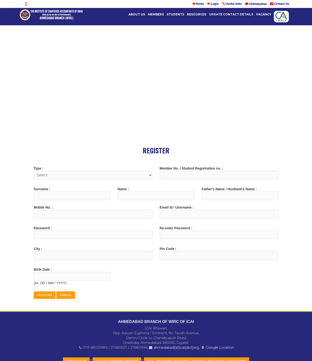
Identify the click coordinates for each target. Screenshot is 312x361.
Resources (196, 14)
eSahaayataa (258, 4)
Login (215, 4)
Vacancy (263, 14)
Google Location (217, 347)
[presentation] (154, 276)
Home (200, 4)
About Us (136, 14)
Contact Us (281, 4)
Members (156, 14)
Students (175, 14)
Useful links (234, 4)
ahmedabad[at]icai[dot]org (173, 347)
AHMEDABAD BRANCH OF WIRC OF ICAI (156, 322)
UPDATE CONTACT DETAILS (231, 14)
